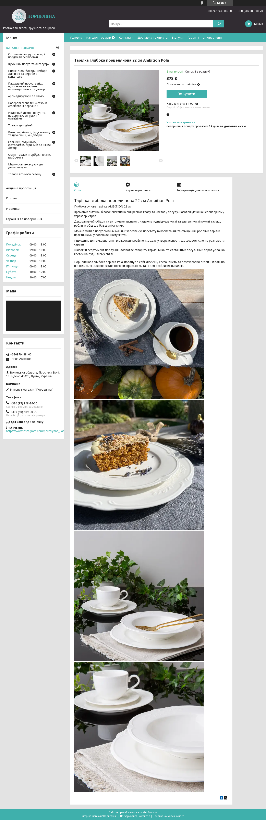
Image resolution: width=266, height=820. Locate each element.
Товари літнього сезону (24, 174)
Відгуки (177, 37)
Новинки (13, 208)
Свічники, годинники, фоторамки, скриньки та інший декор (29, 145)
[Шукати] (218, 23)
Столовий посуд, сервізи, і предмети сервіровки (26, 56)
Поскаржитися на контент (135, 816)
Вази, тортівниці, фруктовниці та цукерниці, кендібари (29, 134)
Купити (189, 94)
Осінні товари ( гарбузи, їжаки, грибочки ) (29, 156)
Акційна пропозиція (21, 188)
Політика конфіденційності (168, 816)
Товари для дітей (20, 125)
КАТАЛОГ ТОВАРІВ (20, 48)
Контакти (126, 37)
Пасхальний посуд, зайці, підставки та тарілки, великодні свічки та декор (26, 86)
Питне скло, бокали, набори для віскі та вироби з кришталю (27, 74)
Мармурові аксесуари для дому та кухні (26, 166)
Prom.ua (152, 812)
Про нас (12, 198)
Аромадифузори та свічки (26, 96)
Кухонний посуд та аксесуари (28, 64)
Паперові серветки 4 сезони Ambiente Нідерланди (27, 105)
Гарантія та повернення (205, 37)
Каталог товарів (98, 37)
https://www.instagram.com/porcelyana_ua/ (35, 431)
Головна (76, 37)
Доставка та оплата (152, 37)
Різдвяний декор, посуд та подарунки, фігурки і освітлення (27, 115)
